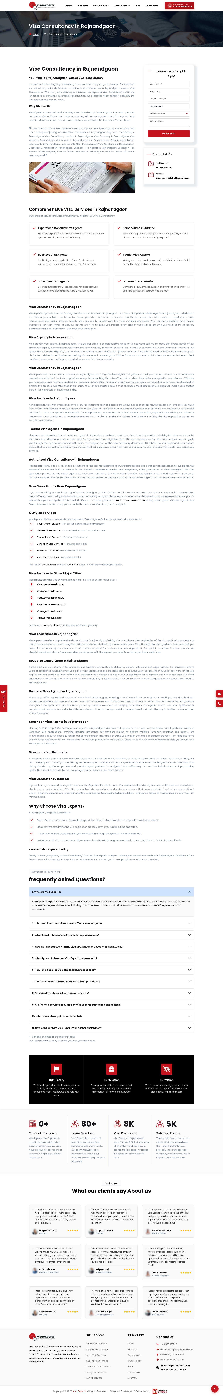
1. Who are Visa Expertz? (46, 892)
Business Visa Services (49, 530)
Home (36, 34)
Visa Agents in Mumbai (49, 591)
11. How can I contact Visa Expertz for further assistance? (67, 1028)
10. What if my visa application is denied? (57, 1016)
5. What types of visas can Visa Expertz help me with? (64, 958)
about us (73, 564)
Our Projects (134, 1360)
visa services (49, 564)
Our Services (134, 1355)
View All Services (94, 1377)
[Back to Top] (215, 1389)
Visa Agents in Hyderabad (51, 604)
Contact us (134, 1372)
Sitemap (132, 1377)
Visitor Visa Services (48, 557)
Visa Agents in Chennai (49, 611)
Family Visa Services (48, 550)
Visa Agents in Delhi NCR (50, 584)
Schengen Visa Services (50, 543)
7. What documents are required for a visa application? (66, 981)
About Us (132, 1349)
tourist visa (122, 500)
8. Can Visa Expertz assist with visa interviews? (60, 993)
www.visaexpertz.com (172, 1359)
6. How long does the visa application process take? (64, 970)
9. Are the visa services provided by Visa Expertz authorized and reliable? (76, 1004)
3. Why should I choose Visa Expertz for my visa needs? (65, 935)
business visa (137, 500)
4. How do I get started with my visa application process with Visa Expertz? (78, 946)
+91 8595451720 (164, 167)
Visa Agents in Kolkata (49, 617)
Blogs (130, 1366)
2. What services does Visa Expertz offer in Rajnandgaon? (67, 923)
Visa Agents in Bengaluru (50, 597)
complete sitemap (52, 625)
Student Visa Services (49, 537)
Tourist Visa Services (48, 523)
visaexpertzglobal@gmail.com (172, 178)
